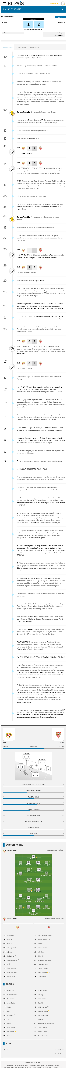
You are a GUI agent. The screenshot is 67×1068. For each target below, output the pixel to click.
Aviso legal (40, 1065)
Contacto (10, 1065)
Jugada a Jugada (21, 47)
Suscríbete (54, 3)
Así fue (60, 17)
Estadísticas (34, 47)
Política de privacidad (52, 1065)
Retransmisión (8, 47)
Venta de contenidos (20, 1065)
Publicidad (32, 1065)
